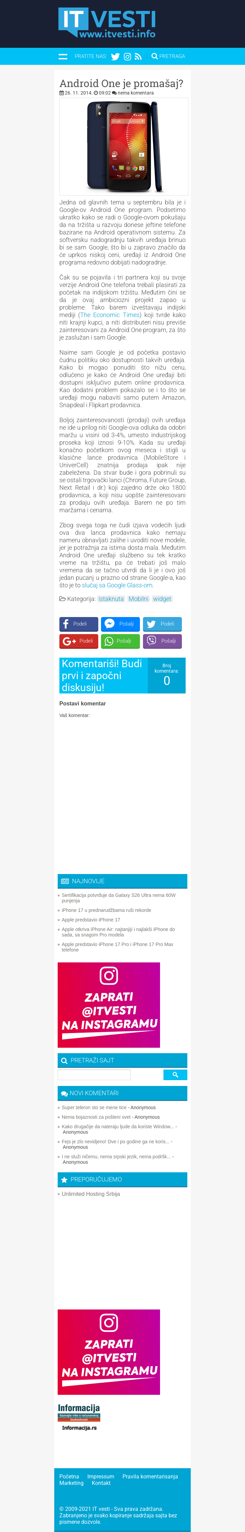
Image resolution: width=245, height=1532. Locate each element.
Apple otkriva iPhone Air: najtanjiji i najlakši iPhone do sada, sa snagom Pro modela (118, 932)
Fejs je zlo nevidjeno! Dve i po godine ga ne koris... (116, 1141)
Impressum (100, 1476)
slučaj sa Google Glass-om (117, 585)
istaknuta (111, 599)
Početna (69, 1476)
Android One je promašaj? (121, 83)
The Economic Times (109, 314)
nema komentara (136, 93)
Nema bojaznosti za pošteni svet (96, 1117)
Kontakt (101, 1483)
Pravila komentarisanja (150, 1476)
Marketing (71, 1483)
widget (162, 599)
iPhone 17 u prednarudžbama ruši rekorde (106, 910)
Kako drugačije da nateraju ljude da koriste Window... (118, 1126)
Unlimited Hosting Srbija (91, 1194)
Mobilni (138, 599)
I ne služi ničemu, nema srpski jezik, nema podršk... (116, 1156)
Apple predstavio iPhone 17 (91, 919)
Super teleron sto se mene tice (94, 1107)
